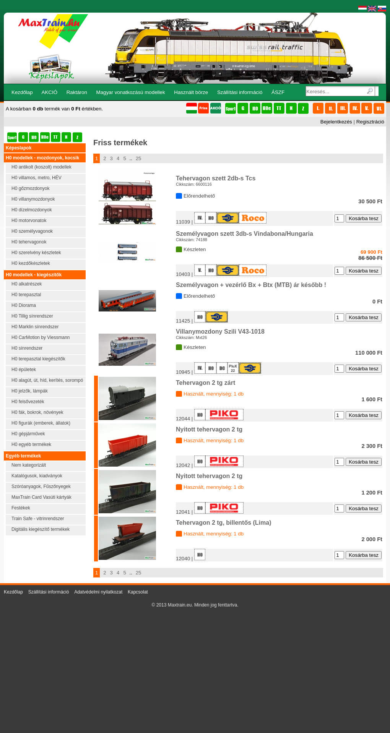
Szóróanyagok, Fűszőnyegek (41, 486)
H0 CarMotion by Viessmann (40, 337)
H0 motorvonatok (28, 220)
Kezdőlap (22, 92)
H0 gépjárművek (28, 433)
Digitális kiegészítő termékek (40, 529)
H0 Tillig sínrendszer (32, 316)
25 (138, 158)
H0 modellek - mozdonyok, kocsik (42, 158)
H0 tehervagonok (28, 242)
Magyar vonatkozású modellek (130, 92)
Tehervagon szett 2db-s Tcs (215, 178)
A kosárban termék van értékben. (54, 109)
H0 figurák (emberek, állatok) (40, 423)
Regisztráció (370, 122)
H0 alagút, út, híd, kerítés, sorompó (47, 380)
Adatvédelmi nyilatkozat (98, 592)
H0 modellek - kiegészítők (34, 274)
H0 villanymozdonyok (33, 199)
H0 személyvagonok (32, 231)
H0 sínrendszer (26, 348)
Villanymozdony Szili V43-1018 (220, 331)
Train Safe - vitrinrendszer (37, 518)
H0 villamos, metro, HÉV (36, 177)
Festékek (20, 508)
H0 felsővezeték (27, 401)
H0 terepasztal (26, 294)
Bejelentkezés (336, 122)
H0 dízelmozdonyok (31, 209)
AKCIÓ (49, 92)
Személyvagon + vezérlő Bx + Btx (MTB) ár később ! (251, 285)
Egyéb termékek (23, 456)
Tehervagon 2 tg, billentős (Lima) (223, 522)
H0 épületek (23, 369)
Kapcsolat (138, 592)
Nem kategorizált (28, 465)
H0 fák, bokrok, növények (37, 412)
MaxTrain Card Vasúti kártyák (41, 497)
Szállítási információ (240, 92)
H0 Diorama (23, 305)
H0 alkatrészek (26, 284)
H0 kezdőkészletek (30, 263)
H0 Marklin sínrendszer (34, 326)
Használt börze (191, 92)
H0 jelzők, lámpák (29, 391)
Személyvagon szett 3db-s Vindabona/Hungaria (244, 233)
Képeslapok (18, 148)
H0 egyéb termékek (31, 444)
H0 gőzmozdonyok (30, 188)
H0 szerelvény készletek (36, 252)
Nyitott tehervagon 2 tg (209, 429)
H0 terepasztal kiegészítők (38, 359)
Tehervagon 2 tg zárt (205, 382)
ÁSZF (277, 92)
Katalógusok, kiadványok (36, 475)
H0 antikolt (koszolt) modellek (41, 167)
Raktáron (77, 92)
